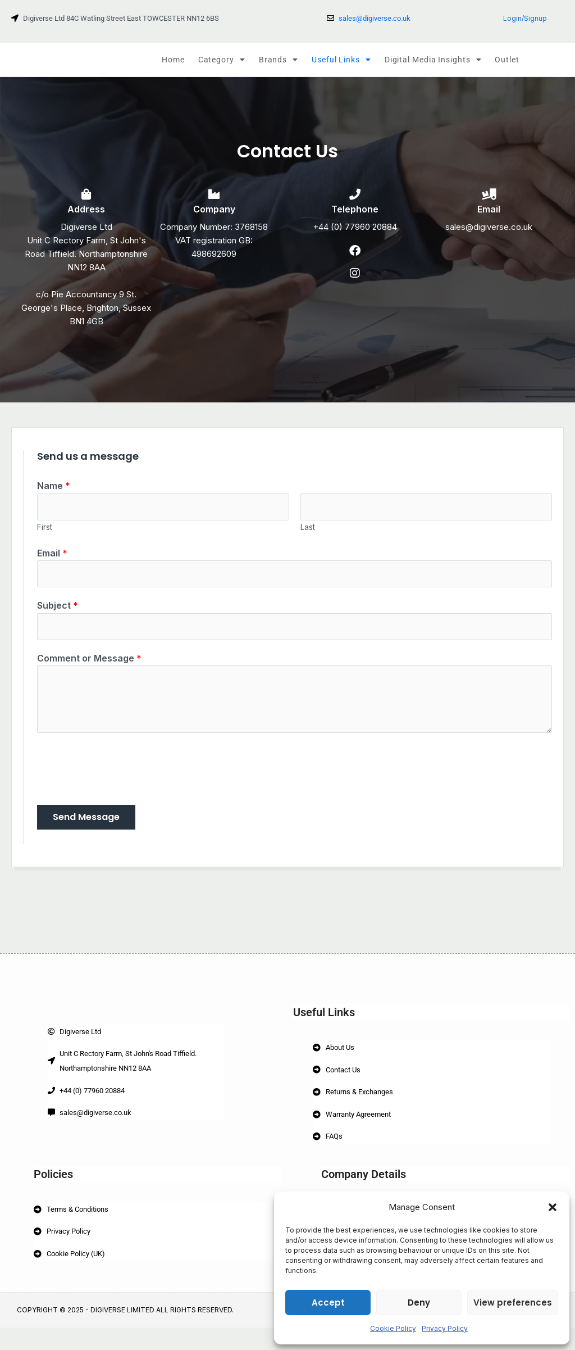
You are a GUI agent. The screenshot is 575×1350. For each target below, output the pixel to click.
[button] (552, 1207)
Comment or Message (89, 674)
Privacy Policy (445, 1328)
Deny (419, 1302)
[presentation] (122, 782)
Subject (57, 619)
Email (52, 564)
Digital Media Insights (433, 59)
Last (307, 539)
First (44, 539)
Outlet (507, 59)
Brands (278, 59)
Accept (328, 1302)
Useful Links (341, 59)
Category (221, 59)
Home (173, 59)
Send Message (86, 833)
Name (53, 495)
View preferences (512, 1302)
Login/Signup (525, 18)
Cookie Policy (393, 1328)
